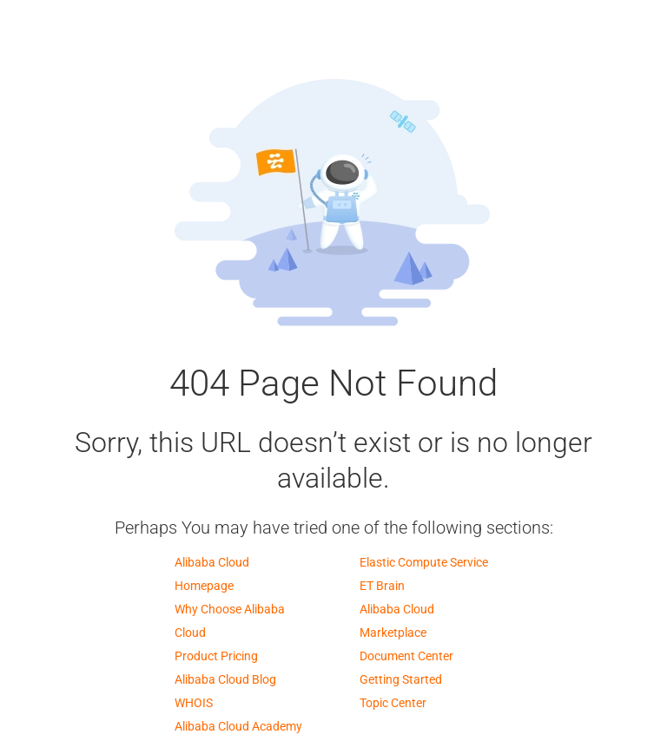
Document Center (406, 656)
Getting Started (401, 679)
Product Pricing (216, 656)
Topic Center (393, 703)
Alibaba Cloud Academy (238, 726)
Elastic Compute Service (424, 562)
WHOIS (194, 703)
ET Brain (382, 586)
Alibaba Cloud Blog (225, 679)
